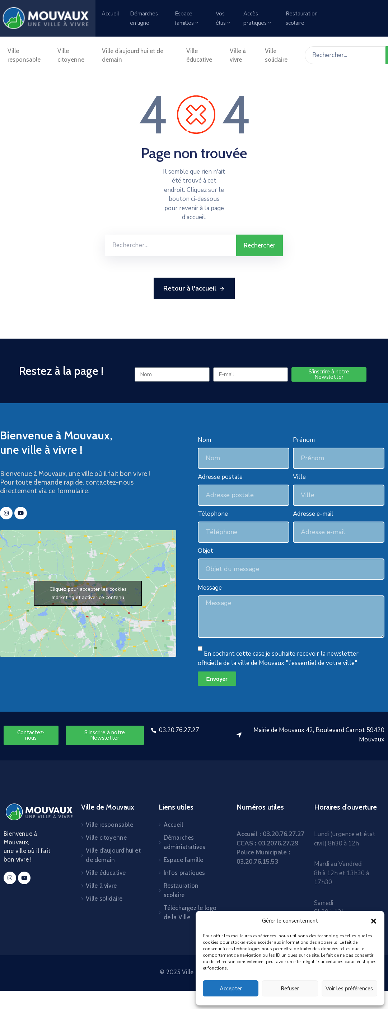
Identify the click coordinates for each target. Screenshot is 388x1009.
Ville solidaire (276, 55)
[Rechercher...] (345, 55)
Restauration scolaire (302, 18)
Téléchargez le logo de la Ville (190, 912)
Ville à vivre (238, 55)
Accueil (110, 13)
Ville (299, 477)
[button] (373, 920)
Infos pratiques (184, 872)
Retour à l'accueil (194, 288)
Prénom (304, 440)
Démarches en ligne (144, 18)
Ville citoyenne (70, 55)
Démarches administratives (185, 842)
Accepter (231, 988)
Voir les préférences (349, 988)
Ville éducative (199, 55)
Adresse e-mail (313, 514)
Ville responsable (24, 55)
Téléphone (213, 514)
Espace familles (187, 18)
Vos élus (223, 18)
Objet (205, 551)
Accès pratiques (257, 18)
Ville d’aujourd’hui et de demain (132, 55)
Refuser (290, 988)
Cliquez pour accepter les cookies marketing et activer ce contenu (88, 593)
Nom (204, 440)
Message (210, 588)
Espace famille (184, 859)
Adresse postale (220, 477)
